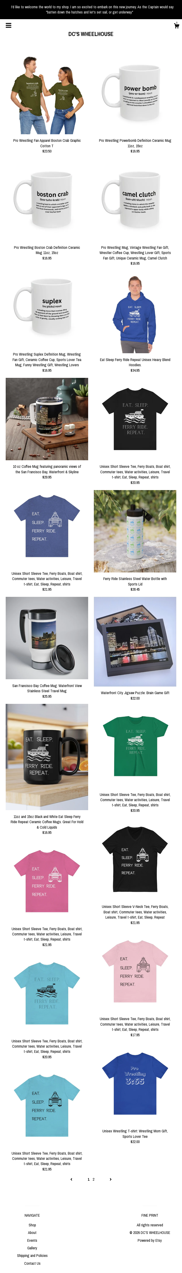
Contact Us (32, 1263)
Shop (32, 1225)
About (32, 1232)
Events (32, 1240)
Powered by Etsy (150, 1240)
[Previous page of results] (71, 1179)
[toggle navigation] (8, 25)
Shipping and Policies (32, 1255)
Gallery (32, 1248)
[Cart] (176, 26)
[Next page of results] (110, 1179)
